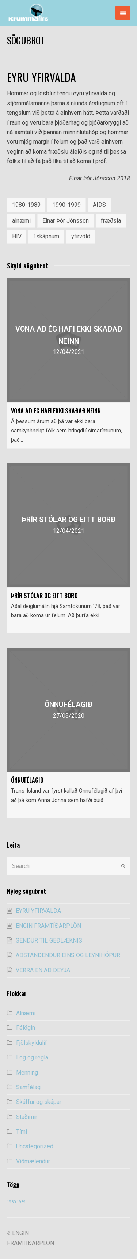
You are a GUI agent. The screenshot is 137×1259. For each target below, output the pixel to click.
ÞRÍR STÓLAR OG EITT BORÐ (44, 595)
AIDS (99, 204)
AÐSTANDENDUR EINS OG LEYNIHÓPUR (68, 955)
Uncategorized (34, 1146)
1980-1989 (26, 204)
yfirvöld (80, 236)
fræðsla (111, 220)
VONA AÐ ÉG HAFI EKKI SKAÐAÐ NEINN (56, 410)
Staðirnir (26, 1116)
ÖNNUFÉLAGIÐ (27, 780)
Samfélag (28, 1087)
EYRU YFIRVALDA (38, 910)
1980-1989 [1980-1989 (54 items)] (16, 1202)
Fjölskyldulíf (31, 1042)
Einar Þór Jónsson (65, 220)
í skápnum (46, 236)
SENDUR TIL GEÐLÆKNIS (49, 940)
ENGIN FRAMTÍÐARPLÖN (48, 925)
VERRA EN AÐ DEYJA (43, 970)
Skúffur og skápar (38, 1101)
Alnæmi (25, 1013)
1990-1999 (66, 204)
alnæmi (21, 220)
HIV (17, 236)
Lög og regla (32, 1057)
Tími (21, 1131)
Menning (27, 1072)
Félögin (25, 1027)
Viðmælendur (33, 1161)
